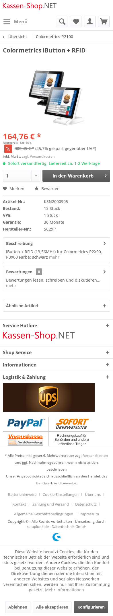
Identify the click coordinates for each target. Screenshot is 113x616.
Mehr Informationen (64, 589)
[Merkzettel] (75, 21)
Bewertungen (19, 271)
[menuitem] (15, 21)
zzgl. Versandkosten (38, 156)
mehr (53, 257)
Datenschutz (86, 504)
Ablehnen (17, 607)
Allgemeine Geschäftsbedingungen (43, 513)
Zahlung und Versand (50, 504)
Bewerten (47, 188)
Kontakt (19, 504)
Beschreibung (19, 243)
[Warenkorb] (104, 21)
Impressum (89, 513)
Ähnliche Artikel (22, 305)
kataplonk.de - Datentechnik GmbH (56, 526)
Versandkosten (95, 455)
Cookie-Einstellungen (61, 494)
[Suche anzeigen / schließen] (61, 21)
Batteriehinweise (22, 494)
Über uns (93, 494)
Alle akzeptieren (52, 607)
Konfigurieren (91, 607)
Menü (15, 21)
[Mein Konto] (90, 21)
